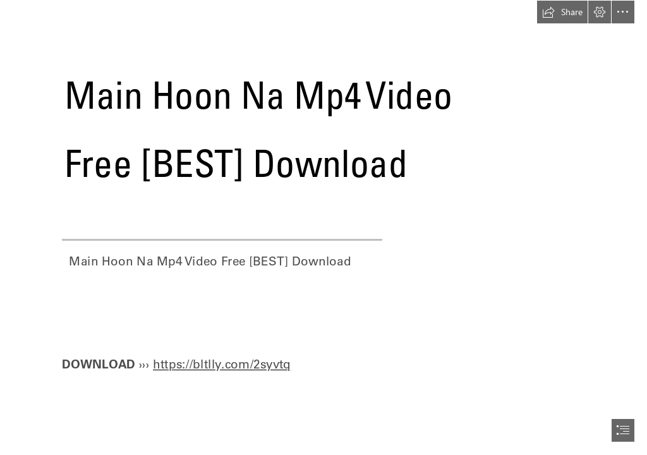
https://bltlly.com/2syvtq (222, 363)
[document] (323, 227)
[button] (562, 12)
